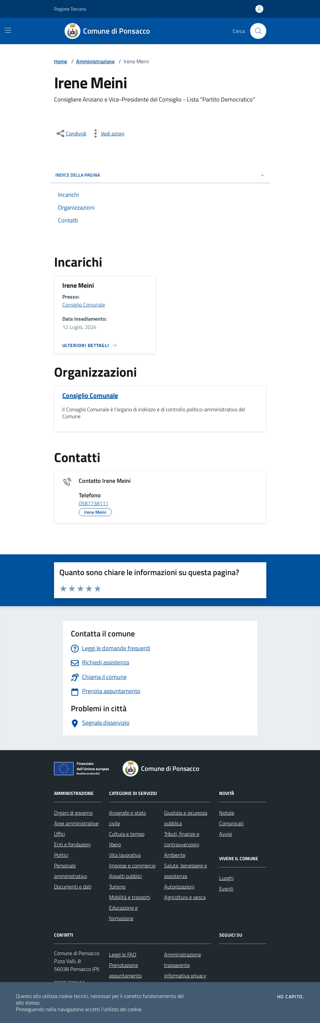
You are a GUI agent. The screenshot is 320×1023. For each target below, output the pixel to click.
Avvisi (225, 834)
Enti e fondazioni (72, 844)
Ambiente (175, 855)
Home (60, 61)
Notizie (226, 813)
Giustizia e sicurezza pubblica (185, 818)
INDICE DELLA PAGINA (160, 174)
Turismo (117, 887)
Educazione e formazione (123, 913)
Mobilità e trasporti (129, 897)
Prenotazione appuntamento (125, 970)
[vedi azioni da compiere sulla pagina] (107, 133)
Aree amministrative (76, 823)
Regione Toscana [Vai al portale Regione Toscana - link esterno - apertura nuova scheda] (70, 8)
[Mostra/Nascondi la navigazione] (8, 30)
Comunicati (231, 823)
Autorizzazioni (179, 887)
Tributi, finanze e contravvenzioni (181, 839)
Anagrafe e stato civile (127, 818)
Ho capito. (290, 996)
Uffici (59, 834)
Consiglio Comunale (83, 304)
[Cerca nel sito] (258, 31)
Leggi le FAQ (122, 954)
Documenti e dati (72, 887)
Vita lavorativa (125, 855)
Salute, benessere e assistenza (185, 871)
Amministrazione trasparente (182, 959)
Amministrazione (95, 61)
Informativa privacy (185, 975)
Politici (61, 855)
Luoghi (226, 878)
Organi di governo (73, 813)
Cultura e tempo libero (126, 839)
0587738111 (93, 503)
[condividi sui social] (71, 133)
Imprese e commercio (132, 865)
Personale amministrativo (70, 871)
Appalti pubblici (125, 876)
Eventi (226, 888)
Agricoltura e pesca (185, 897)
